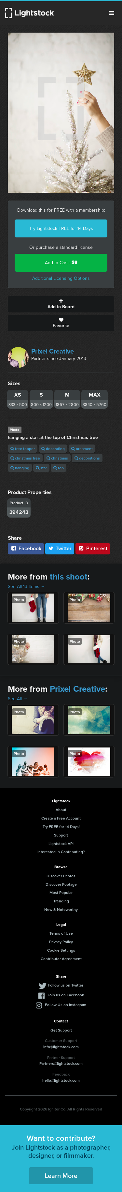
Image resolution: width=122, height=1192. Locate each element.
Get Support (61, 1030)
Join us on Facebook (65, 995)
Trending (61, 901)
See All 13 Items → (26, 586)
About (61, 809)
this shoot (69, 576)
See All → (18, 698)
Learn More (61, 1175)
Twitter (60, 548)
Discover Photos (61, 876)
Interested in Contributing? (61, 851)
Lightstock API (61, 843)
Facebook (25, 548)
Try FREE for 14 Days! (61, 826)
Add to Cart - (61, 262)
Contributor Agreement (61, 958)
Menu (111, 13)
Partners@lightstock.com (61, 1063)
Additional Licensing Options (61, 278)
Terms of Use (61, 933)
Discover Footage (61, 884)
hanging (19, 468)
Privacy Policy (61, 941)
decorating (53, 448)
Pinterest (92, 548)
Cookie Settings (61, 950)
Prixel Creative (52, 351)
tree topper (22, 448)
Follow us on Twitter (65, 985)
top (58, 468)
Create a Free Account (61, 818)
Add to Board (61, 304)
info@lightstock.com (61, 1046)
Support (61, 835)
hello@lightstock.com (61, 1080)
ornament (82, 448)
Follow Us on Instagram (65, 1004)
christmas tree (25, 458)
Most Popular (61, 892)
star (41, 468)
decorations (87, 458)
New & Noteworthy (61, 909)
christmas (57, 458)
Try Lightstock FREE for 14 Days (61, 228)
